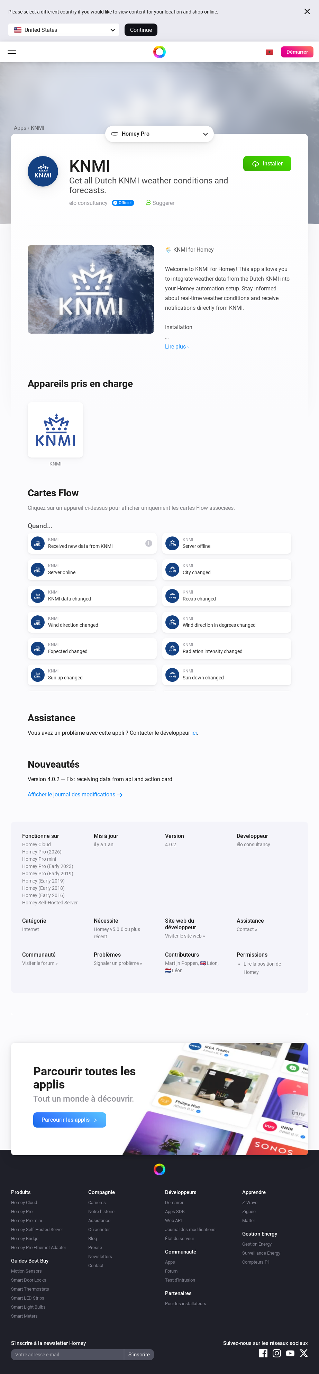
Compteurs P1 (256, 1262)
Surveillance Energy (261, 1253)
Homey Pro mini (26, 1220)
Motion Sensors (26, 1271)
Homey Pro (22, 1211)
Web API (173, 1220)
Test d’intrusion (180, 1280)
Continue (141, 30)
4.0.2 (170, 844)
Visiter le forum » (40, 963)
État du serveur (179, 1238)
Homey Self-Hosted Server (37, 1229)
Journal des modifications (190, 1229)
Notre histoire (101, 1211)
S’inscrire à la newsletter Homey (48, 1343)
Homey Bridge (24, 1238)
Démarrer (174, 1202)
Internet (30, 929)
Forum (171, 1271)
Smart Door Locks (28, 1280)
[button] (63, 30)
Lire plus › (177, 346)
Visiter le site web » (185, 936)
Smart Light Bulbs (28, 1307)
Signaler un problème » (118, 963)
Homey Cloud (24, 1202)
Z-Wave (249, 1202)
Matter (248, 1220)
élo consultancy (253, 844)
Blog (92, 1238)
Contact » (247, 929)
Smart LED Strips (27, 1298)
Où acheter (99, 1229)
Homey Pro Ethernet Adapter (38, 1247)
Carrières (97, 1202)
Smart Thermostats (30, 1289)
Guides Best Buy (29, 1261)
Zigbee (249, 1211)
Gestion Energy (257, 1244)
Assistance (99, 1220)
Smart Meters (24, 1316)
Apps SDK (175, 1211)
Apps (20, 128)
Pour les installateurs (185, 1303)
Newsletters (100, 1256)
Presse (95, 1247)
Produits (21, 1192)
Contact (95, 1265)
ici (194, 733)
